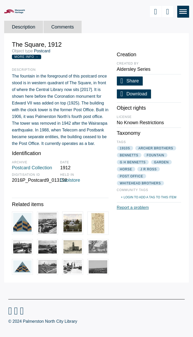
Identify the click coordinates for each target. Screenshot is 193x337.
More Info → (27, 57)
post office (131, 176)
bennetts (129, 155)
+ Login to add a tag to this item (148, 197)
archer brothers (155, 148)
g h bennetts (133, 162)
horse (126, 169)
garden (161, 162)
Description (23, 27)
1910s (125, 148)
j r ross (148, 169)
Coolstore (70, 180)
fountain (155, 155)
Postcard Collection (32, 167)
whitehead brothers (140, 183)
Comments (62, 27)
